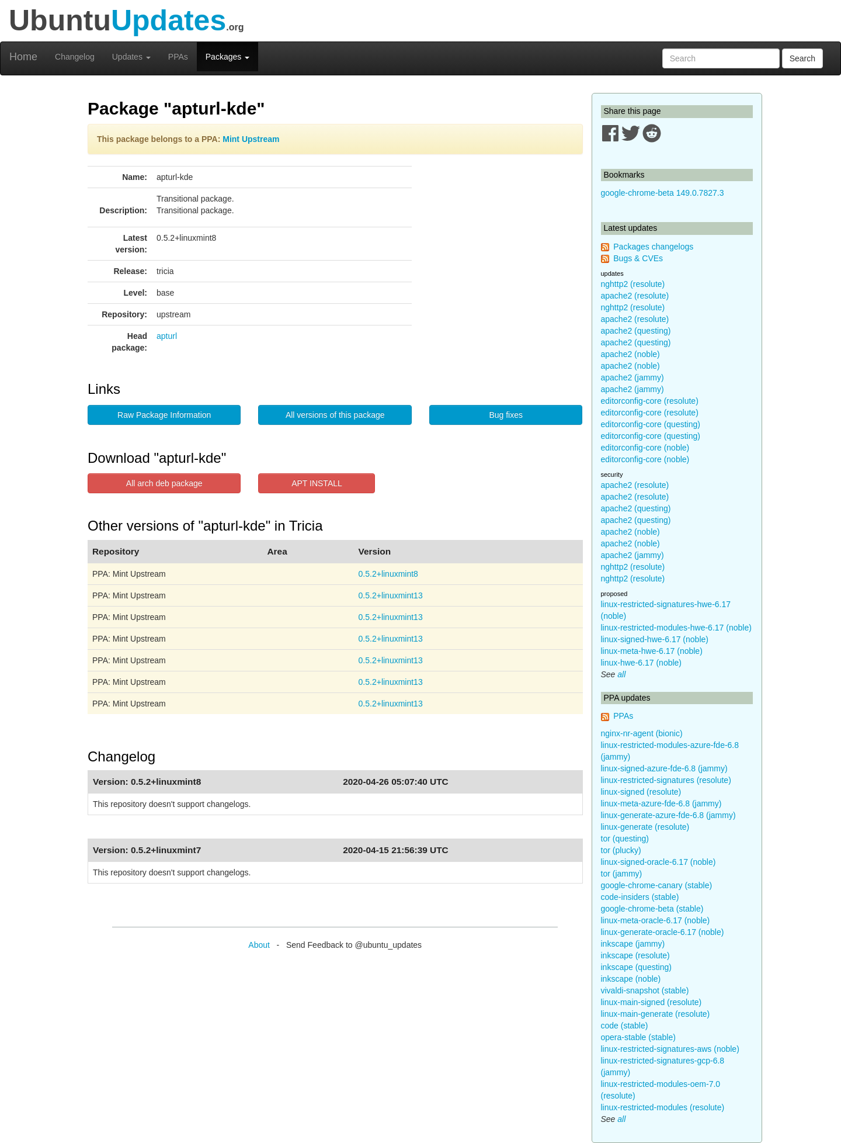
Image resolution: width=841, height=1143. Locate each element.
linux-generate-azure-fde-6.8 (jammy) (668, 815)
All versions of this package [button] (335, 415)
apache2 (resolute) (635, 295)
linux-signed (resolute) (641, 791)
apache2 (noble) (630, 354)
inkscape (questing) (636, 967)
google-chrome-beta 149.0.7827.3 (662, 193)
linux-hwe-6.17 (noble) (641, 662)
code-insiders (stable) (640, 897)
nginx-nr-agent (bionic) (642, 733)
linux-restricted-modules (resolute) (663, 1107)
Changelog (75, 56)
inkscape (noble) (631, 978)
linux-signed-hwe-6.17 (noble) (654, 639)
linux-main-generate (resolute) (655, 1014)
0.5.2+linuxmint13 (391, 595)
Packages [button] (227, 56)
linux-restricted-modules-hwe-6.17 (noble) (676, 627)
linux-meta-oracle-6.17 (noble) (655, 920)
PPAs (178, 56)
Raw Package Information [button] (164, 415)
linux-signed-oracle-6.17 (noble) (658, 862)
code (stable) (624, 1025)
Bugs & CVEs (638, 258)
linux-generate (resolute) (645, 827)
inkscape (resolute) (635, 955)
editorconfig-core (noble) (645, 447)
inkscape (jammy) (633, 943)
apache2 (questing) (636, 330)
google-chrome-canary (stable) (657, 885)
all (621, 674)
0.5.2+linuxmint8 (388, 574)
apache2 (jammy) (632, 377)
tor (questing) (625, 838)
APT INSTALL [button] (316, 483)
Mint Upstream (251, 139)
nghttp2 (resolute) (633, 284)
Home (23, 57)
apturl (167, 336)
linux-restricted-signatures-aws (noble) (670, 1049)
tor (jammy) (621, 873)
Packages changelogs (653, 246)
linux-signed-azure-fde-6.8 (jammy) (664, 768)
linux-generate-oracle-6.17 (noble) (662, 932)
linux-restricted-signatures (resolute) (666, 780)
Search (802, 58)
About (259, 945)
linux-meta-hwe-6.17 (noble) (652, 651)
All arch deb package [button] (164, 483)
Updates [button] (131, 56)
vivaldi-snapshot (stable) (645, 990)
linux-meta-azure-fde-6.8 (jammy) (661, 803)
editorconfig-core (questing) (650, 424)
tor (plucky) (621, 850)
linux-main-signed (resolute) (651, 1002)
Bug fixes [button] (506, 415)
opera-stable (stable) (638, 1037)
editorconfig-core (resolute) (649, 401)
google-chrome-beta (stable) (652, 908)
